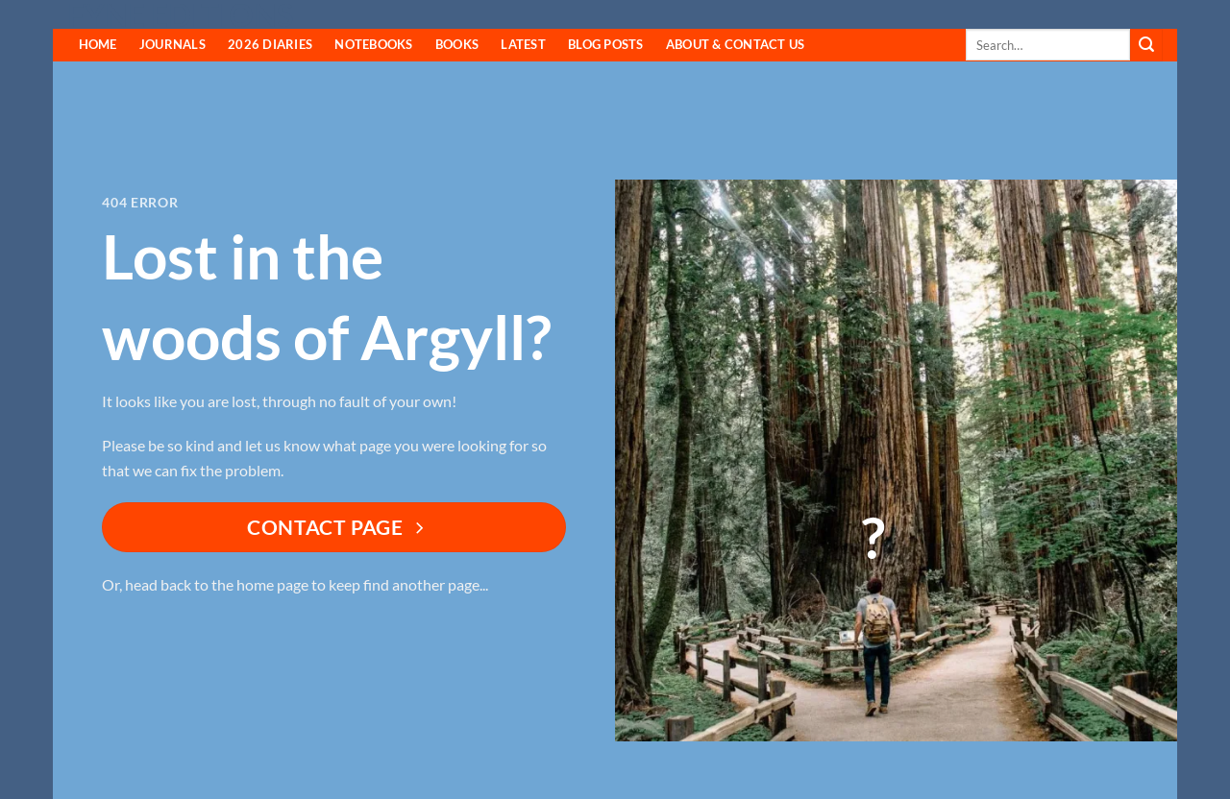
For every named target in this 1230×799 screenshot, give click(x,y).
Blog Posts (606, 44)
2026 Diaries (270, 44)
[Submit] (1146, 45)
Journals (172, 44)
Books (457, 44)
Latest (523, 44)
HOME (98, 44)
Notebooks (373, 44)
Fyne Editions (180, 15)
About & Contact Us (735, 44)
